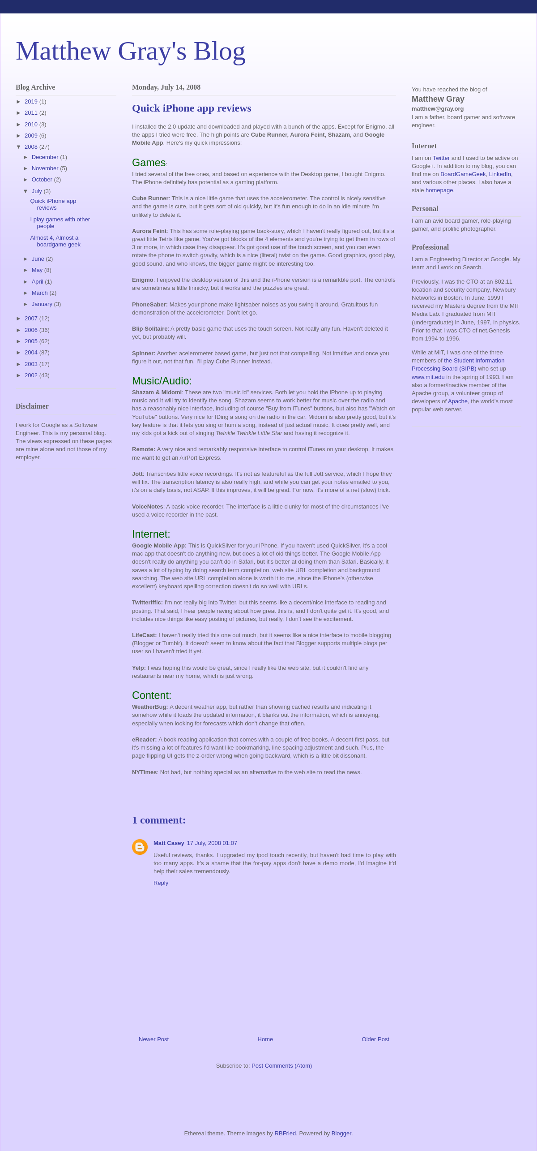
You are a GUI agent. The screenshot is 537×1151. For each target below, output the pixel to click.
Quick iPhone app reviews (53, 204)
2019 (32, 101)
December (46, 157)
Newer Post (154, 1039)
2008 (32, 146)
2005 (32, 341)
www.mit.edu (428, 377)
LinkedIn (500, 174)
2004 (32, 352)
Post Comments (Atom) (281, 1065)
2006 (32, 330)
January (43, 304)
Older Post (375, 1039)
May (38, 270)
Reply (160, 882)
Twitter (441, 158)
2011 (32, 112)
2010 (32, 124)
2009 (32, 135)
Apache (458, 401)
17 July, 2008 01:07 (212, 843)
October (43, 179)
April (38, 281)
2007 (32, 318)
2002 (32, 375)
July (38, 191)
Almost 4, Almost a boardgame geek (55, 241)
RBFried (285, 1133)
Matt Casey (168, 843)
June (39, 258)
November (46, 168)
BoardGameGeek (463, 174)
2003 (32, 364)
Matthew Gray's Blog (131, 50)
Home (265, 1039)
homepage (439, 190)
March (41, 292)
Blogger (341, 1133)
